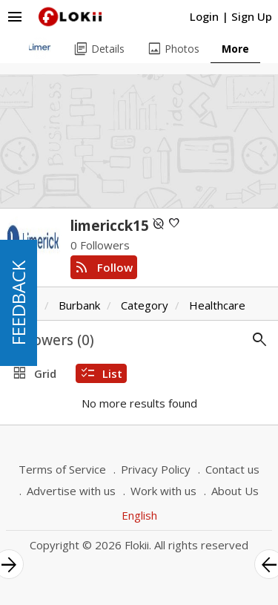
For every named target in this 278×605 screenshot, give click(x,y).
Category (144, 305)
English (139, 515)
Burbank (79, 305)
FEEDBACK (18, 303)
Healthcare (217, 305)
